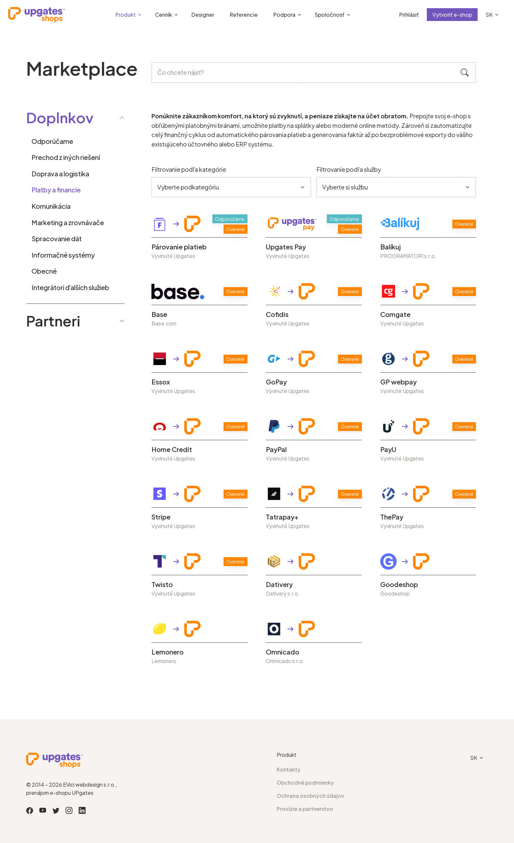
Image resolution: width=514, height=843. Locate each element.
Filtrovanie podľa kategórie (188, 169)
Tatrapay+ (282, 517)
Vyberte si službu (345, 187)
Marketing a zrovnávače (67, 222)
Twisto (162, 584)
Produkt (125, 14)
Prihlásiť (409, 14)
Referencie (244, 14)
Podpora (284, 14)
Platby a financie (56, 190)
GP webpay (398, 382)
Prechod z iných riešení (65, 157)
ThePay (391, 517)
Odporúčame (52, 141)
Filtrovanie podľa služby (348, 169)
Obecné (44, 271)
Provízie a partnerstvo (305, 808)
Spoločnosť (330, 14)
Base (159, 314)
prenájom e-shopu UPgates (59, 792)
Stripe (160, 517)
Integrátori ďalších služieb (70, 287)
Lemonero (167, 652)
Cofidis (277, 314)
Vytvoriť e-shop (452, 14)
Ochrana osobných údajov (310, 795)
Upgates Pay (286, 247)
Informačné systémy (63, 255)
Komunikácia (50, 206)
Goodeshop (399, 584)
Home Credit (171, 449)
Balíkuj (390, 247)
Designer (202, 14)
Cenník (163, 14)
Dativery (279, 584)
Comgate (395, 314)
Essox (160, 382)
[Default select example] (231, 187)
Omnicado (282, 652)
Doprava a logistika (60, 173)
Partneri (75, 320)
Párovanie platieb (179, 247)
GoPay (276, 382)
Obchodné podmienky (305, 782)
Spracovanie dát (56, 238)
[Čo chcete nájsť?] (313, 72)
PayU (388, 449)
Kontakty (289, 769)
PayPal (276, 449)
